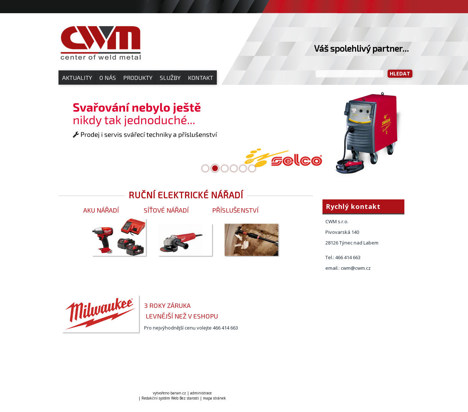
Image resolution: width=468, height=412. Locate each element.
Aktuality (77, 77)
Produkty (137, 77)
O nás (107, 77)
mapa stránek (214, 398)
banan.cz (178, 393)
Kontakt (200, 77)
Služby (170, 77)
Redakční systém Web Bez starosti (170, 398)
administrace (201, 393)
